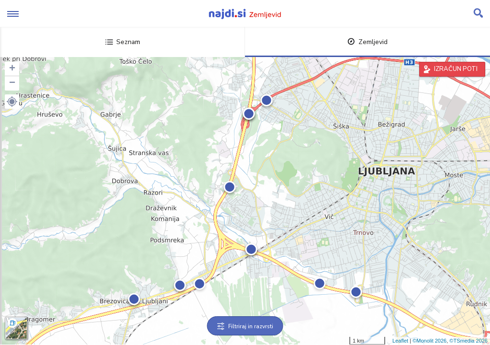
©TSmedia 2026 (468, 341)
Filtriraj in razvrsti (245, 326)
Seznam (122, 41)
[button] (12, 101)
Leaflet (400, 341)
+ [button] (12, 69)
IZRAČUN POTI (456, 69)
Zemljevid (367, 41)
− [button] (12, 83)
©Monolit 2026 (429, 341)
